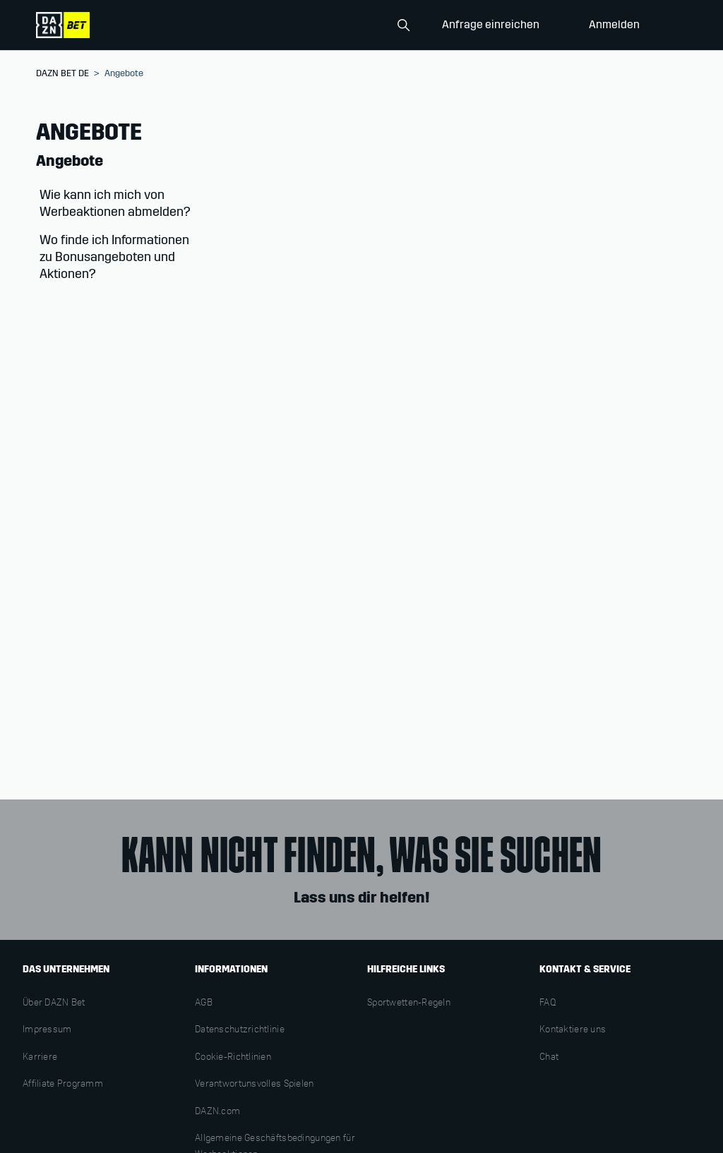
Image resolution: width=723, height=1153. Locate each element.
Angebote (69, 161)
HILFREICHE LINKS (406, 969)
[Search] (345, 25)
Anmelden (614, 24)
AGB (204, 1003)
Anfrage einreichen (490, 24)
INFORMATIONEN (231, 969)
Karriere (40, 1058)
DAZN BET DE (62, 73)
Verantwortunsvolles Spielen (254, 1084)
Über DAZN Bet (54, 1003)
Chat (548, 1058)
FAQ (547, 1003)
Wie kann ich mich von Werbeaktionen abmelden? (115, 203)
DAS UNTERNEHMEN (66, 969)
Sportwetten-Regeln (408, 1003)
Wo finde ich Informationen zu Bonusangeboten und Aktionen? (114, 257)
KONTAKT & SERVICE (585, 969)
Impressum (47, 1030)
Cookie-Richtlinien (233, 1058)
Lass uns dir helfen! (361, 897)
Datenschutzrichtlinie (240, 1030)
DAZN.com (217, 1112)
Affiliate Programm (63, 1084)
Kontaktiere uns (572, 1030)
